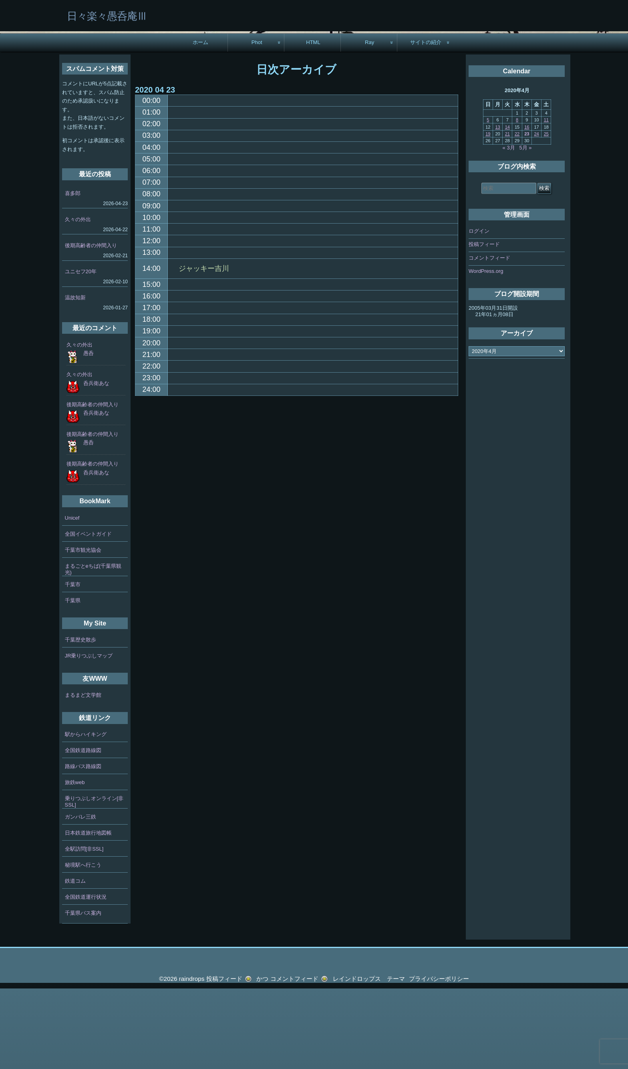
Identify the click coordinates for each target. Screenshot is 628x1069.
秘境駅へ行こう (83, 945)
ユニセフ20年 (81, 352)
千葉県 (73, 681)
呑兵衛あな (96, 464)
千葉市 (73, 665)
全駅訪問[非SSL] (84, 929)
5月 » (525, 228)
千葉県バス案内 (83, 993)
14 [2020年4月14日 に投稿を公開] (507, 207)
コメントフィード (489, 338)
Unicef (72, 598)
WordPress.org (486, 352)
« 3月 (509, 228)
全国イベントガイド (88, 614)
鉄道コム (75, 961)
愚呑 (88, 434)
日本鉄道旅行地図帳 (88, 913)
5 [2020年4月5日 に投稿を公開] (488, 200)
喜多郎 (73, 274)
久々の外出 (78, 300)
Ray (369, 123)
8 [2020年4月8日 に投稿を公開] (517, 200)
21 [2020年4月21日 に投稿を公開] (507, 214)
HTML (313, 123)
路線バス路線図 (83, 847)
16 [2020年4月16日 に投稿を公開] (526, 207)
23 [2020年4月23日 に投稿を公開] (526, 214)
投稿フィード (484, 325)
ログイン (479, 312)
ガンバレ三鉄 (80, 897)
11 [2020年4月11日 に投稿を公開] (546, 200)
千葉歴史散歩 (80, 720)
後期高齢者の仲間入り (91, 326)
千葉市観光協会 (83, 630)
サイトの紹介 (425, 123)
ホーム (200, 123)
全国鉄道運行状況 (86, 977)
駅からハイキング (86, 815)
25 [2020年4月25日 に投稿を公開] (546, 214)
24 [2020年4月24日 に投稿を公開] (536, 214)
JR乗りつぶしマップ (89, 736)
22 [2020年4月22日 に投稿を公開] (517, 214)
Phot (257, 123)
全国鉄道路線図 (83, 831)
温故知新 (75, 378)
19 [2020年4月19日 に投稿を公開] (487, 214)
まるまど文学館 (83, 776)
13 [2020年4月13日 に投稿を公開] (497, 207)
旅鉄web (75, 863)
